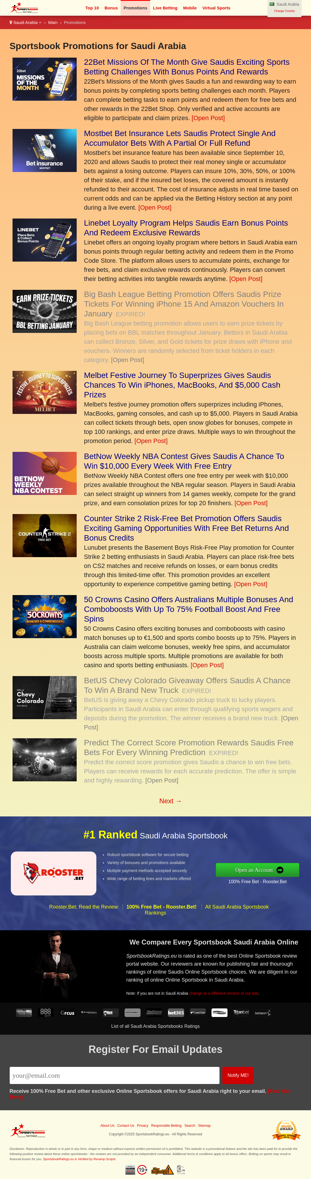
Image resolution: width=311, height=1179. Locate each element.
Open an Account (257, 870)
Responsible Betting (166, 1126)
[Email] (115, 1075)
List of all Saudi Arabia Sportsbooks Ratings (155, 1026)
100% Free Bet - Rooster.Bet (260, 881)
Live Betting (165, 7)
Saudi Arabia (26, 22)
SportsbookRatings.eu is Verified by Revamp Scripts (79, 1159)
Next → (170, 801)
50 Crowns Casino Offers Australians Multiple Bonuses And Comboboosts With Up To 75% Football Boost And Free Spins (188, 609)
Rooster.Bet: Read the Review (83, 910)
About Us (107, 1126)
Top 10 (92, 7)
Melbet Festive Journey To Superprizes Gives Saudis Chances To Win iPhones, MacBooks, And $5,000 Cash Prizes (182, 385)
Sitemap (204, 1126)
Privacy (142, 1126)
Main (53, 22)
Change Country (284, 11)
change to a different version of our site (226, 992)
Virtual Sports (216, 7)
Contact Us (125, 1126)
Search (189, 1126)
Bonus (111, 7)
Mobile (190, 7)
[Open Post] (208, 118)
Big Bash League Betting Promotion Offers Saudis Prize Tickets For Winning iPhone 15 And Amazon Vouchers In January (184, 304)
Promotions (135, 7)
